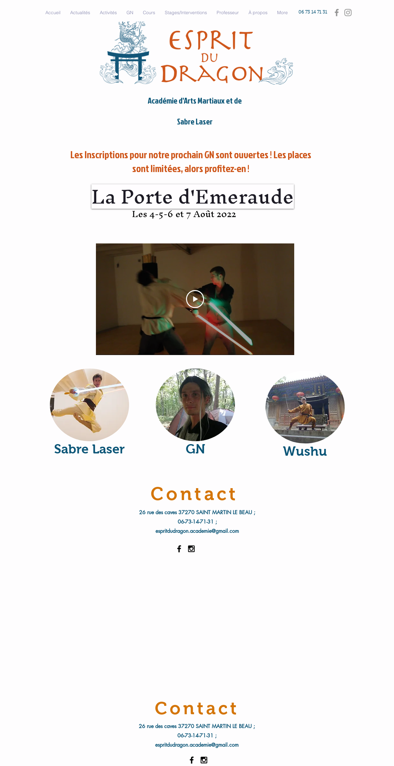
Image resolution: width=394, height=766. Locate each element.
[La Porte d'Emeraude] (192, 196)
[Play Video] (195, 299)
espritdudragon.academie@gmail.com (197, 531)
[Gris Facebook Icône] (337, 12)
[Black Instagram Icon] (191, 548)
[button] (108, 12)
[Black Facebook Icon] (179, 548)
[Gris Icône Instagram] (348, 12)
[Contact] (197, 708)
